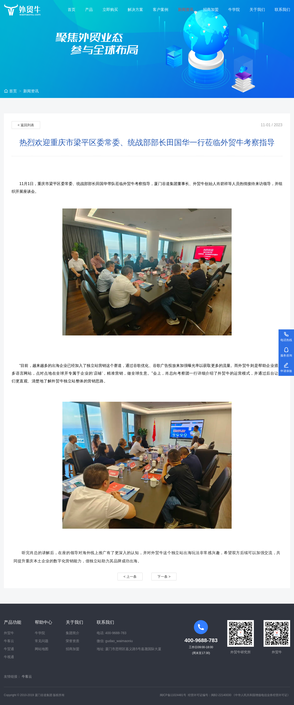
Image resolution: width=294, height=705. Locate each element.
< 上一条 (130, 577)
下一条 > (163, 577)
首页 (71, 9)
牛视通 (9, 657)
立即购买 (110, 9)
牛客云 (9, 641)
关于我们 (257, 9)
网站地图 (41, 649)
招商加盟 (211, 9)
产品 (89, 9)
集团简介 (72, 633)
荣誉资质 (72, 641)
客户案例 (160, 9)
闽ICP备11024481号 (173, 695)
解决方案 (135, 9)
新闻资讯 (185, 9)
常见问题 (41, 641)
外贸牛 (9, 633)
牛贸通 (9, 649)
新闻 (31, 91)
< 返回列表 (26, 125)
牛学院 (234, 9)
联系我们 (282, 9)
